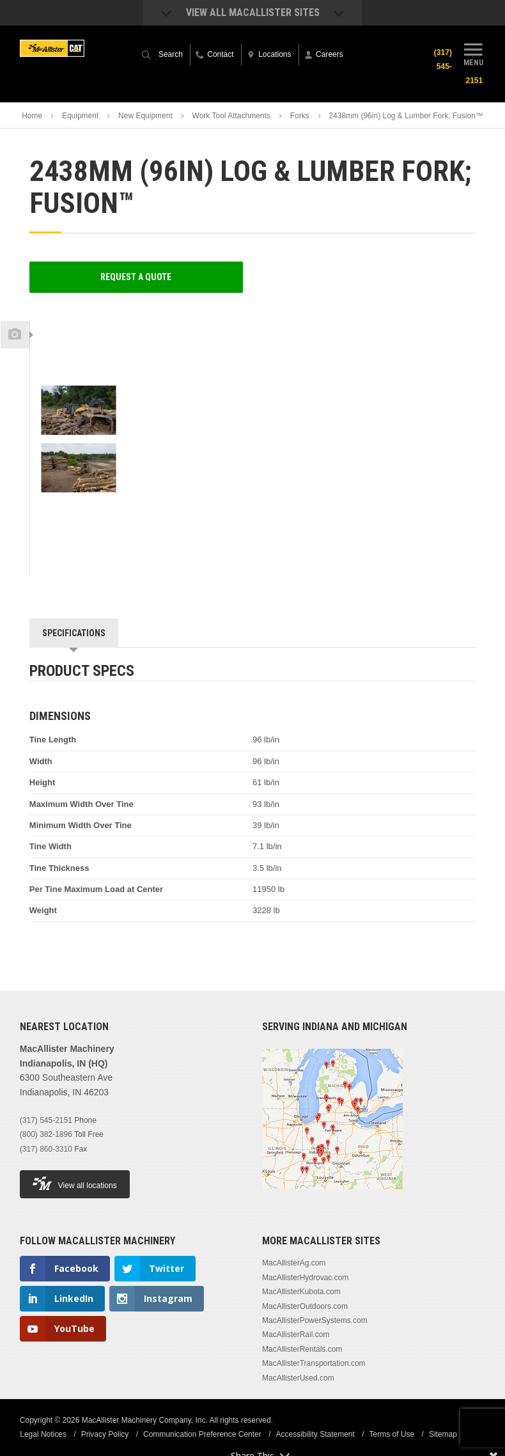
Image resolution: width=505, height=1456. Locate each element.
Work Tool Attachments (231, 115)
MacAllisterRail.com (295, 1334)
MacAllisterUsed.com (298, 1378)
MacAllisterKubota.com (301, 1291)
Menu (473, 53)
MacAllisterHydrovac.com (305, 1277)
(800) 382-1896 (46, 1134)
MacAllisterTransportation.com (314, 1363)
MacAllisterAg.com (293, 1262)
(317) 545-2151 (46, 1120)
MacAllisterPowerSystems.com (315, 1320)
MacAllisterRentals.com (302, 1349)
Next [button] (92, 509)
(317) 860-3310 (46, 1149)
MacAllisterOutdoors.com (305, 1306)
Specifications (73, 633)
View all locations (75, 1183)
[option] (78, 356)
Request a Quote (135, 277)
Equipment (80, 115)
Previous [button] (78, 317)
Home (32, 115)
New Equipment (145, 115)
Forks (299, 115)
